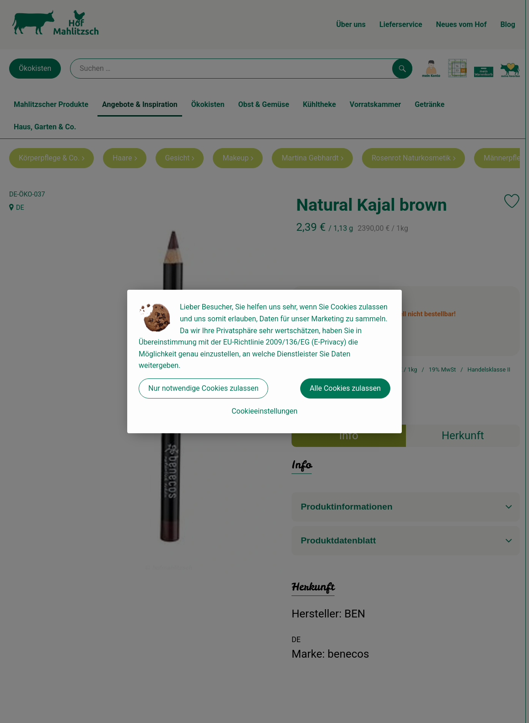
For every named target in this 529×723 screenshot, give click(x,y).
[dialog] (264, 361)
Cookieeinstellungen (264, 411)
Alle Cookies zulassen (345, 388)
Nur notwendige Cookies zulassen (203, 388)
